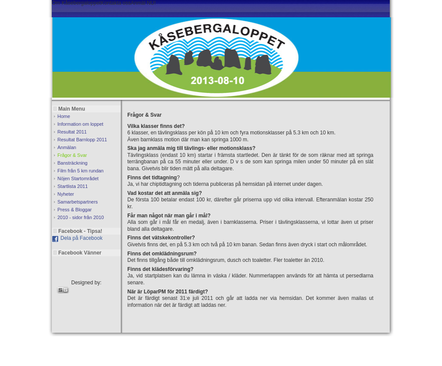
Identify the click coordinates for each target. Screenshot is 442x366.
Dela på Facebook (81, 238)
